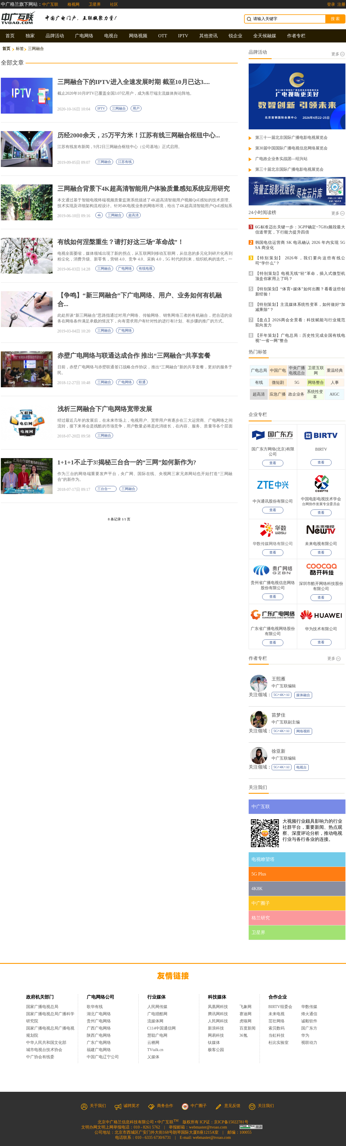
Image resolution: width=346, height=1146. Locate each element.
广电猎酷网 (157, 1014)
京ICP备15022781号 (231, 1122)
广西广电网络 (99, 1028)
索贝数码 (276, 1028)
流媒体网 (155, 1021)
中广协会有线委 (40, 1057)
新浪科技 (216, 1028)
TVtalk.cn (155, 1050)
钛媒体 (214, 1042)
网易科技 (216, 1035)
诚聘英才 (127, 1106)
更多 (338, 54)
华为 (309, 1035)
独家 (30, 35)
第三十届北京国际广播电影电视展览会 (289, 169)
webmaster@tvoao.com (208, 1127)
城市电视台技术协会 (44, 1050)
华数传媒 (309, 1007)
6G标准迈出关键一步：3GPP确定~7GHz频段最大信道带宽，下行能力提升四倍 (300, 229)
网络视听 (303, 731)
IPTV (183, 35)
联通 (142, 382)
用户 (136, 108)
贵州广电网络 (99, 1021)
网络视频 (138, 35)
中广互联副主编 (286, 722)
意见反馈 (227, 1106)
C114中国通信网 (161, 1028)
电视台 (111, 35)
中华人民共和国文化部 (46, 1042)
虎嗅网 (245, 1021)
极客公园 (216, 1050)
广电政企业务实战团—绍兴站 (281, 159)
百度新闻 (247, 1028)
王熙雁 (278, 678)
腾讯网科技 (218, 1014)
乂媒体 (153, 1057)
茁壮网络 (276, 1021)
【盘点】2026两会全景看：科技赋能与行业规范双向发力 (300, 322)
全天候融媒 (264, 35)
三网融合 (119, 108)
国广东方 (309, 1028)
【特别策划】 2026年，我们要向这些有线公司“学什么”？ (300, 260)
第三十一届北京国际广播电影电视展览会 (291, 137)
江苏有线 (125, 162)
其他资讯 (208, 35)
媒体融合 (303, 695)
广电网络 (84, 35)
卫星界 (95, 4)
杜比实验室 (278, 1042)
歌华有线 (95, 1007)
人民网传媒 (157, 1007)
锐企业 (235, 35)
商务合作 (160, 1106)
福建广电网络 (99, 1050)
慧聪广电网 (157, 1035)
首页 (10, 35)
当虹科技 (276, 1035)
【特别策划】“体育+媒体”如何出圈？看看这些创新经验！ (300, 291)
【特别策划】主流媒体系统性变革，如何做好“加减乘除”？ (300, 307)
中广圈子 (194, 1106)
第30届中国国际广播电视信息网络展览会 (291, 148)
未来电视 (276, 1014)
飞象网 (245, 1007)
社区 (114, 4)
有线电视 (145, 268)
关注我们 (261, 1106)
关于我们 (93, 1106)
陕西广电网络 (99, 1035)
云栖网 (153, 1042)
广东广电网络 (99, 1042)
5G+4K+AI (282, 695)
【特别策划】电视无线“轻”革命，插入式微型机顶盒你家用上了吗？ (300, 276)
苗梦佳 (278, 715)
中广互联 (50, 4)
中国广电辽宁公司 (103, 1057)
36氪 (243, 1035)
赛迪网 (245, 1014)
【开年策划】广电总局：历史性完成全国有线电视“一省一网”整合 (300, 338)
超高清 (133, 215)
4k (99, 215)
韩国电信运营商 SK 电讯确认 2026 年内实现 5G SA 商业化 (300, 245)
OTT (162, 35)
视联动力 (309, 1042)
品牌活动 (55, 35)
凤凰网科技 (218, 1007)
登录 (331, 4)
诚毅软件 (309, 1021)
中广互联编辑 (284, 686)
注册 (341, 4)
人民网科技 (218, 1021)
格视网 (73, 4)
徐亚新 (278, 751)
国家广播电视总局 (42, 1007)
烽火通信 (309, 1014)
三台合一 (106, 489)
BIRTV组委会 (280, 1007)
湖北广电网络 (99, 1014)
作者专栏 (296, 35)
